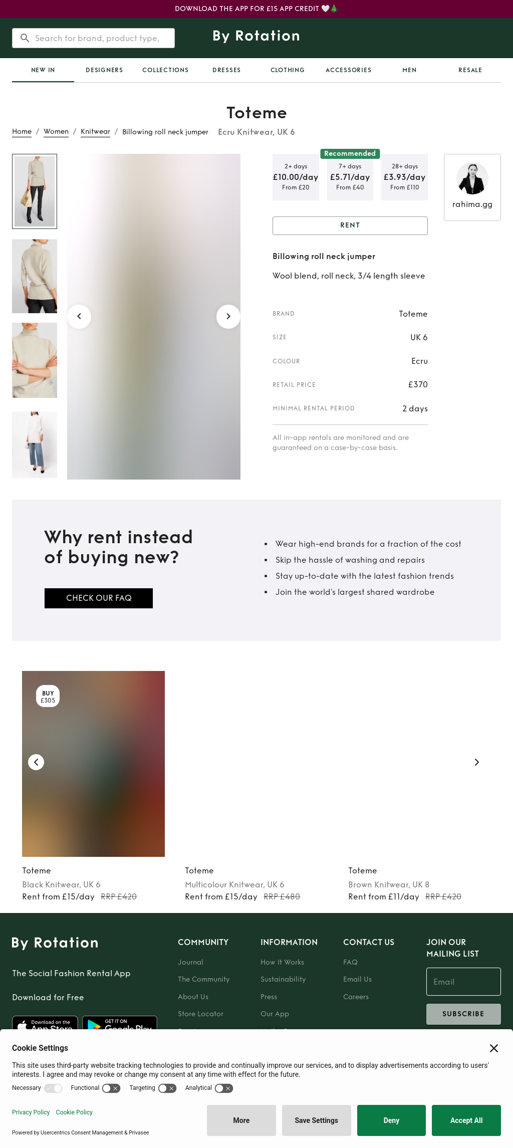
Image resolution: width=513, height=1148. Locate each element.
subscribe (463, 1014)
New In (43, 70)
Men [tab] (409, 70)
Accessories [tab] (348, 70)
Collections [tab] (165, 70)
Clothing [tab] (288, 70)
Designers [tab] (104, 70)
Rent (350, 226)
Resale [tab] (470, 70)
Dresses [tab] (226, 70)
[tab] (43, 70)
